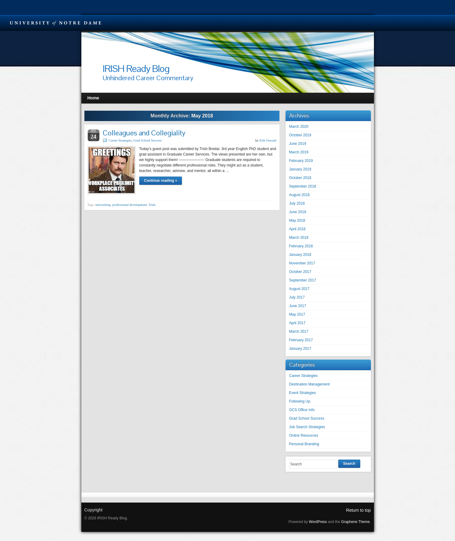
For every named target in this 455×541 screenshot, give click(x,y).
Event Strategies (302, 393)
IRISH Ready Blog (136, 68)
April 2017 (297, 323)
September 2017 (302, 280)
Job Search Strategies (307, 427)
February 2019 (301, 161)
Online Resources (303, 435)
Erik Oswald (267, 140)
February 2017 (301, 340)
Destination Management (309, 384)
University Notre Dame (55, 22)
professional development (129, 204)
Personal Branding (304, 444)
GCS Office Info (302, 410)
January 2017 (300, 348)
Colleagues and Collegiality (144, 133)
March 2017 (298, 331)
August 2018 (299, 195)
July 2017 (297, 297)
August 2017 (299, 289)
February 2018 (301, 246)
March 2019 (298, 152)
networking (103, 204)
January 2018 (300, 255)
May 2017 (297, 314)
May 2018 (297, 220)
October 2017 (300, 272)
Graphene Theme (355, 522)
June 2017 (297, 306)
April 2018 (297, 229)
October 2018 (300, 178)
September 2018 (302, 186)
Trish (151, 204)
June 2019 (297, 144)
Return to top (358, 510)
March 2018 (298, 237)
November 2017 (302, 263)
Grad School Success (147, 140)
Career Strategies (120, 140)
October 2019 (300, 135)
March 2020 (298, 126)
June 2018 (297, 212)
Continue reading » (160, 180)
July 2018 (297, 203)
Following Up (299, 401)
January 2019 (300, 169)
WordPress (318, 522)
